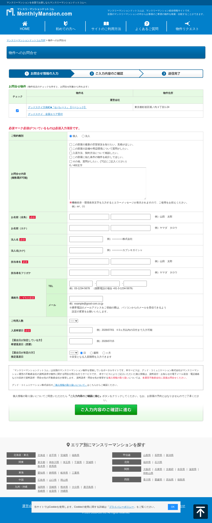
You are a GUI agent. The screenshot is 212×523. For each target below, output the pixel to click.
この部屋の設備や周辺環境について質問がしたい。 (99, 148)
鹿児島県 (88, 487)
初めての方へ (66, 29)
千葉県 (78, 462)
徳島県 (181, 479)
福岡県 (41, 487)
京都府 (169, 469)
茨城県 (89, 462)
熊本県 (64, 487)
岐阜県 (64, 472)
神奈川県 (54, 462)
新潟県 (169, 455)
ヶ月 (106, 352)
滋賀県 (192, 469)
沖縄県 (64, 491)
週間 (94, 352)
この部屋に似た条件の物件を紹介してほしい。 (97, 157)
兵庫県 (158, 469)
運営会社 (28, 506)
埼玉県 (66, 462)
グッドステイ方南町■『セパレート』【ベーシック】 (57, 107)
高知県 (169, 479)
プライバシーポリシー (121, 506)
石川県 (158, 462)
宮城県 (64, 455)
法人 (86, 136)
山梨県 (147, 455)
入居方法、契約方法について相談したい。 (94, 153)
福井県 (147, 462)
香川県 (147, 479)
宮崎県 (53, 487)
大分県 (75, 487)
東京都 (41, 462)
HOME (25, 29)
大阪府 (147, 469)
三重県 (75, 472)
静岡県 (53, 472)
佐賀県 (53, 491)
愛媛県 (158, 479)
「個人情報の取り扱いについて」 (70, 385)
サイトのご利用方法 (106, 29)
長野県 (158, 455)
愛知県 (41, 472)
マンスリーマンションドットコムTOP (26, 40)
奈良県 (181, 469)
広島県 (41, 480)
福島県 (75, 455)
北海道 (41, 455)
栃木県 (41, 466)
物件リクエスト (187, 29)
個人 (73, 136)
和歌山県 (148, 473)
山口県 (53, 480)
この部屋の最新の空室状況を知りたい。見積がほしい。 (102, 144)
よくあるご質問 (146, 29)
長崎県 (41, 491)
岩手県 (53, 455)
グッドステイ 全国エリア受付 (45, 114)
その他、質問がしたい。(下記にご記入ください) (97, 161)
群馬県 (53, 466)
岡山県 (64, 480)
